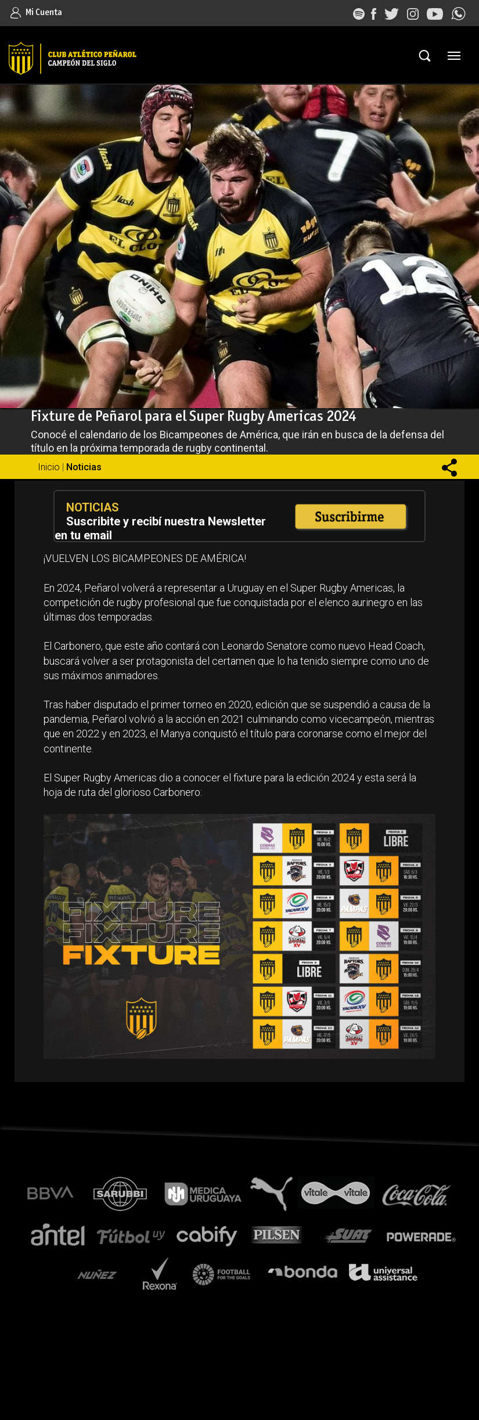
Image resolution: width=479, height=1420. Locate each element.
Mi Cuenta (36, 12)
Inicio (49, 467)
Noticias (84, 467)
